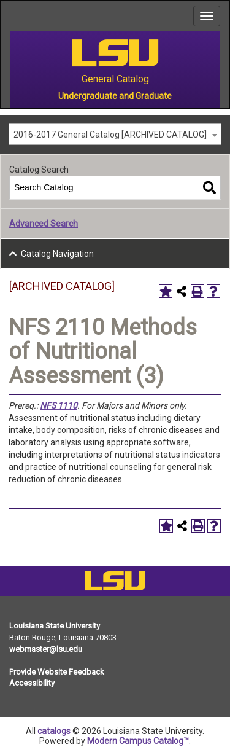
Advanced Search (43, 224)
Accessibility (32, 682)
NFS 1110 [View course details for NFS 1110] (58, 405)
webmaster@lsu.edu (45, 649)
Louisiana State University (54, 625)
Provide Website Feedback (56, 671)
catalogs (54, 731)
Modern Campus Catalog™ (138, 741)
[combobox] (115, 134)
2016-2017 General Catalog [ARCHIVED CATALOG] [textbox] (110, 134)
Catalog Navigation (57, 254)
